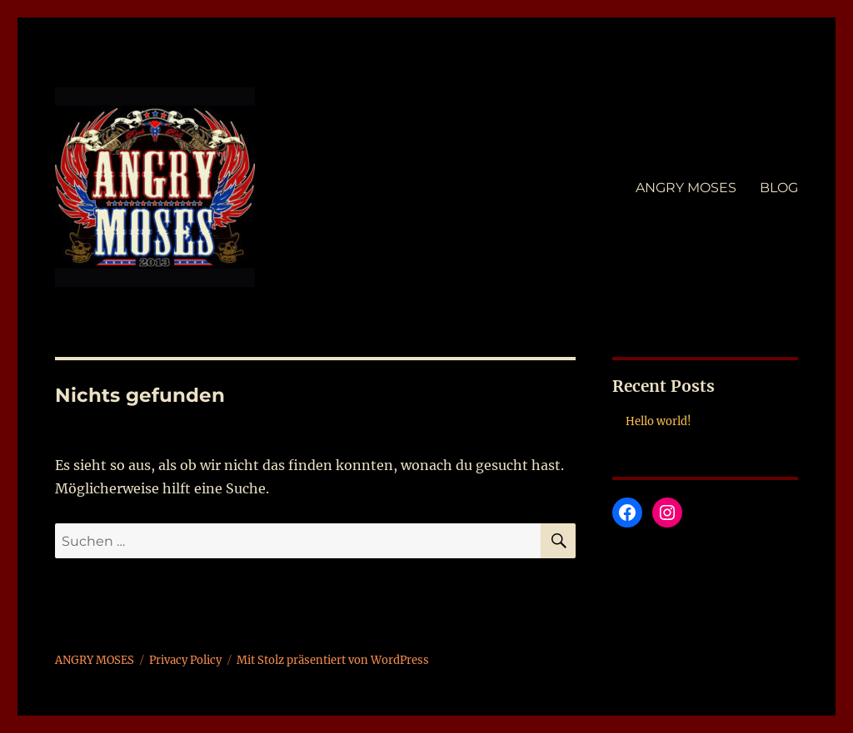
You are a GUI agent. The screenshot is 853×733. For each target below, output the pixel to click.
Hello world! (658, 421)
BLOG (779, 188)
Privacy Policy (185, 660)
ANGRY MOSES (686, 188)
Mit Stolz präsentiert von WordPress (333, 660)
